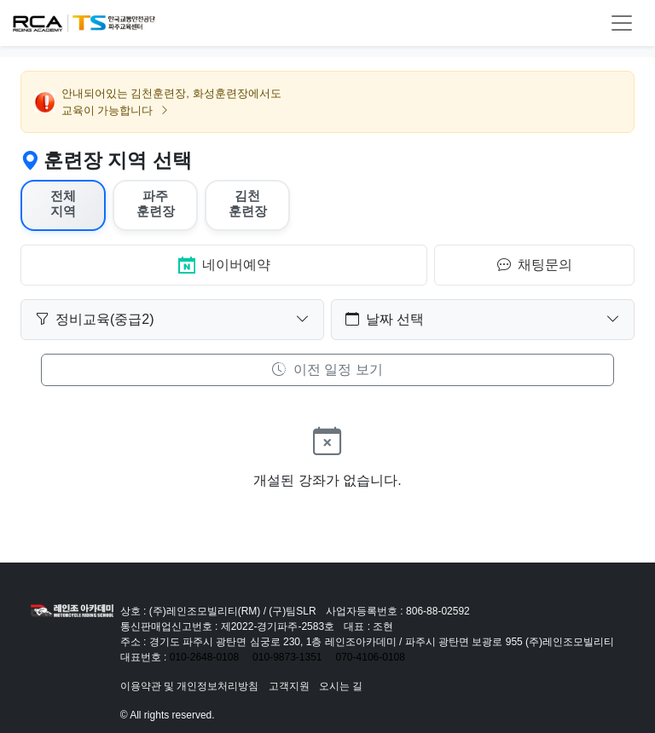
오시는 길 (340, 686)
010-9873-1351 (287, 657)
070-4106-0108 (370, 657)
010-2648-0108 (204, 657)
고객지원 (289, 686)
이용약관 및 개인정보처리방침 (189, 686)
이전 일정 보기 (327, 369)
